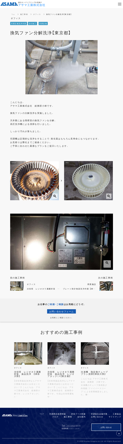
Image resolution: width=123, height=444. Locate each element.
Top (13, 14)
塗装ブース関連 (78, 413)
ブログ (55, 416)
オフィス (37, 14)
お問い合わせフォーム (61, 311)
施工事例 (24, 14)
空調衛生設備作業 (99, 413)
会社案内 (81, 416)
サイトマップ (115, 416)
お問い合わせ (97, 416)
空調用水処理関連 (57, 413)
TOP (42, 413)
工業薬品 (117, 413)
